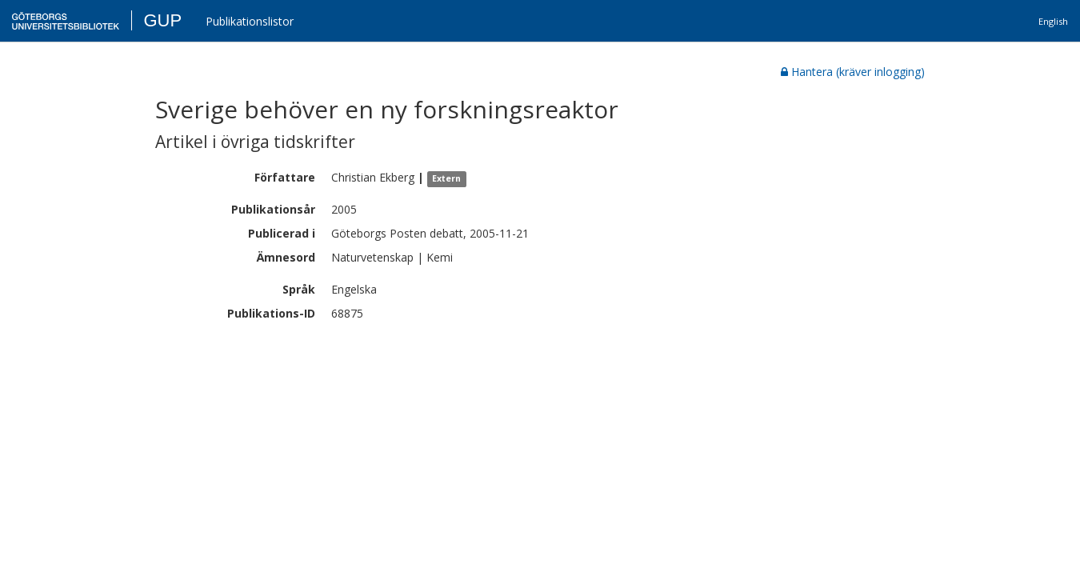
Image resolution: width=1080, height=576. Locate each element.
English (1053, 21)
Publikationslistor (250, 21)
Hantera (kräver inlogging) (853, 71)
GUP (162, 20)
